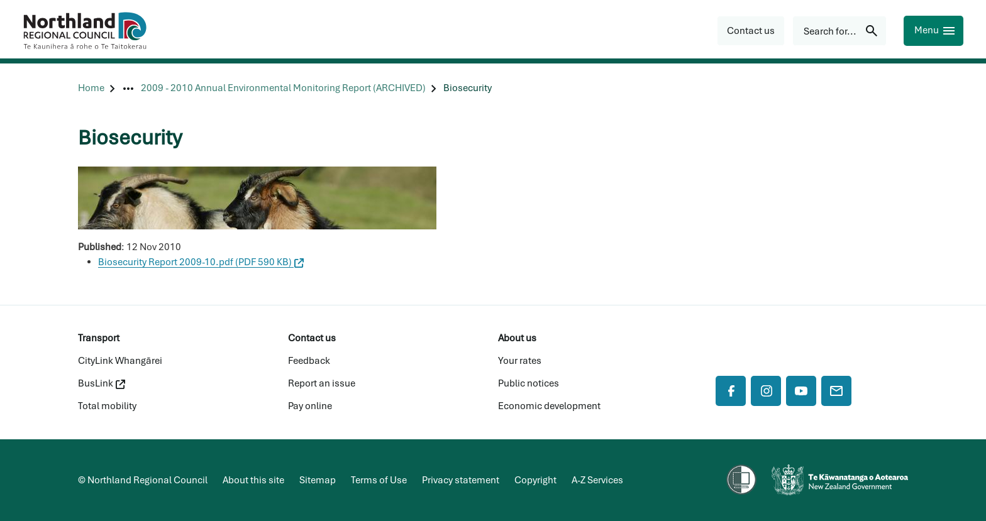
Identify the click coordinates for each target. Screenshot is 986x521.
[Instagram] (766, 391)
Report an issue (321, 383)
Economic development (549, 406)
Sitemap (317, 480)
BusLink (101, 383)
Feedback (309, 360)
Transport (98, 338)
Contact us (312, 338)
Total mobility (107, 406)
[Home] (91, 88)
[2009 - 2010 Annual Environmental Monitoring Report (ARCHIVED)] (283, 88)
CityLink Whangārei (120, 360)
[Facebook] (731, 391)
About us (517, 338)
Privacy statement (460, 480)
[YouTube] (801, 391)
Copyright (535, 480)
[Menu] (933, 31)
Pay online (310, 406)
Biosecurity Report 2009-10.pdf (201, 262)
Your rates (519, 360)
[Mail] (836, 391)
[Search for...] (839, 31)
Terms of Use (379, 480)
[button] (751, 31)
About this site (253, 480)
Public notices (528, 383)
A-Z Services (597, 480)
